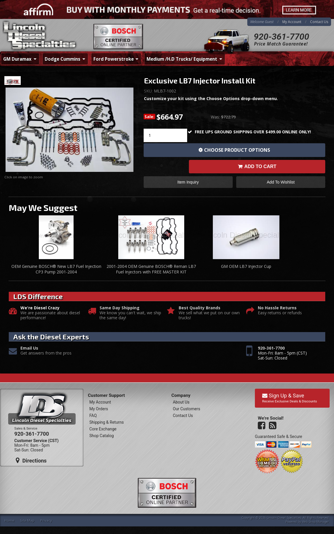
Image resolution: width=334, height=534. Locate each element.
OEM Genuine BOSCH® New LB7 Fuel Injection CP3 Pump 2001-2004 (56, 269)
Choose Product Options (237, 150)
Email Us (29, 348)
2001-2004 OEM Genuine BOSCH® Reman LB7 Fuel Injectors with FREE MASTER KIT (151, 269)
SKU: (149, 91)
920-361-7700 (281, 37)
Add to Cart (260, 166)
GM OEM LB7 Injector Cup (246, 266)
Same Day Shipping (120, 308)
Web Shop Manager (315, 522)
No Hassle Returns (277, 308)
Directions (31, 460)
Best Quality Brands (199, 308)
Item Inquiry (188, 182)
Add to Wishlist (281, 182)
